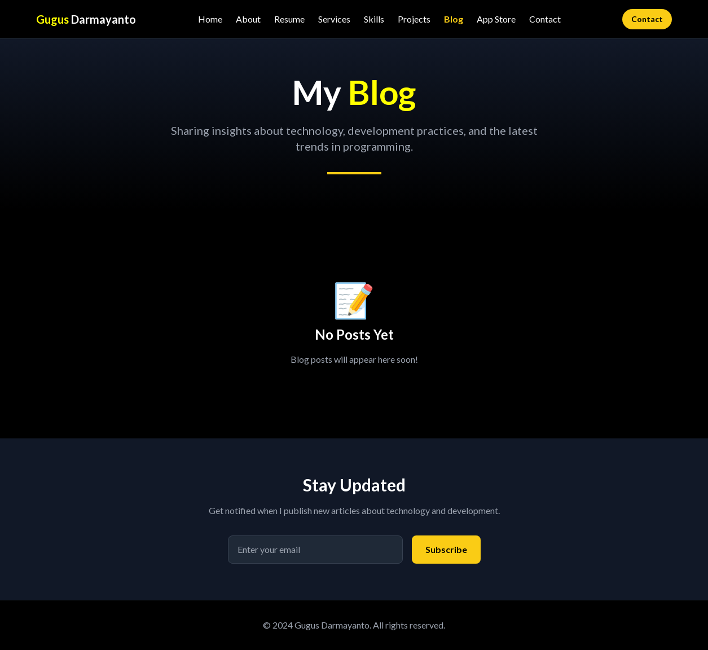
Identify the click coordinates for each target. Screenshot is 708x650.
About (248, 19)
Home (210, 19)
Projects (414, 19)
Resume (289, 19)
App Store (496, 19)
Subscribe (446, 549)
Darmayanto (86, 19)
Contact (545, 19)
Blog (453, 19)
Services (334, 19)
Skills (374, 19)
